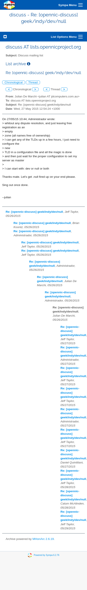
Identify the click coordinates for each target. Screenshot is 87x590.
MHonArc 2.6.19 (43, 539)
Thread (33, 82)
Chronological (14, 82)
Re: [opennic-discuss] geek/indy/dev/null (34, 211)
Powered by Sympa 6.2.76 (46, 555)
